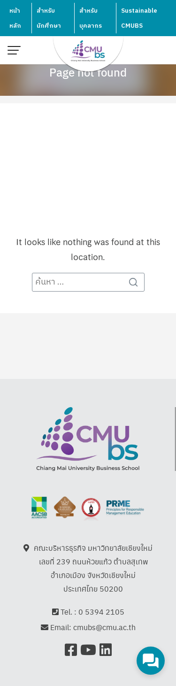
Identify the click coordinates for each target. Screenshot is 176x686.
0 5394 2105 (101, 611)
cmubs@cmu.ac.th (104, 627)
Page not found (88, 72)
